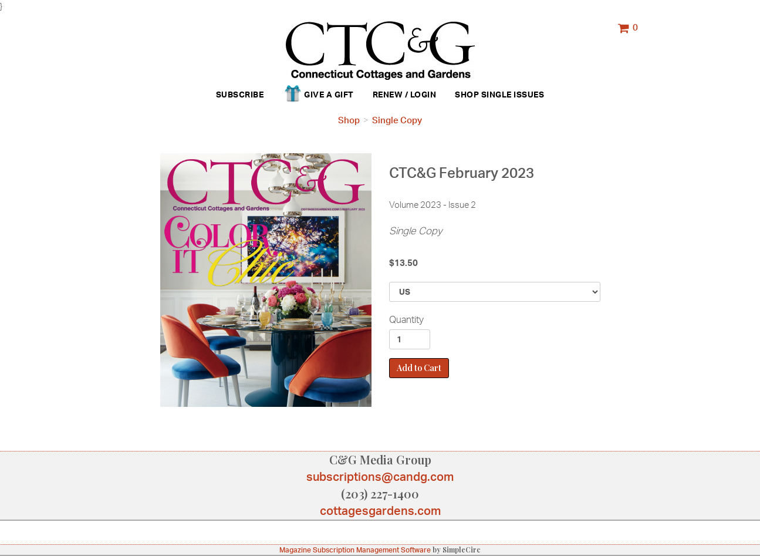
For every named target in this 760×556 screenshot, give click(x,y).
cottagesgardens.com (380, 510)
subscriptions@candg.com (380, 476)
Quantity (406, 319)
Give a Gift (317, 95)
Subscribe (240, 94)
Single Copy (397, 120)
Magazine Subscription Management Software (355, 549)
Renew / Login (405, 94)
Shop (467, 94)
